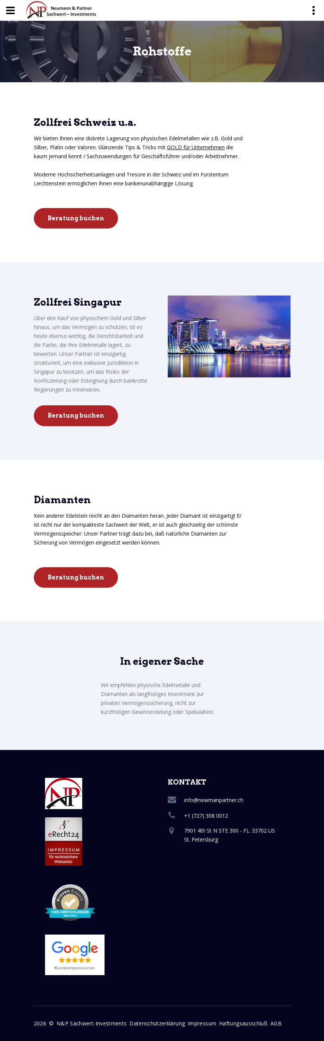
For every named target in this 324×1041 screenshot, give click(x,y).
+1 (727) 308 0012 (206, 815)
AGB (276, 1023)
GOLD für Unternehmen (196, 147)
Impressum (202, 1023)
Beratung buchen (76, 218)
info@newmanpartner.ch (213, 800)
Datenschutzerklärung (157, 1023)
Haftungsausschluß (243, 1023)
